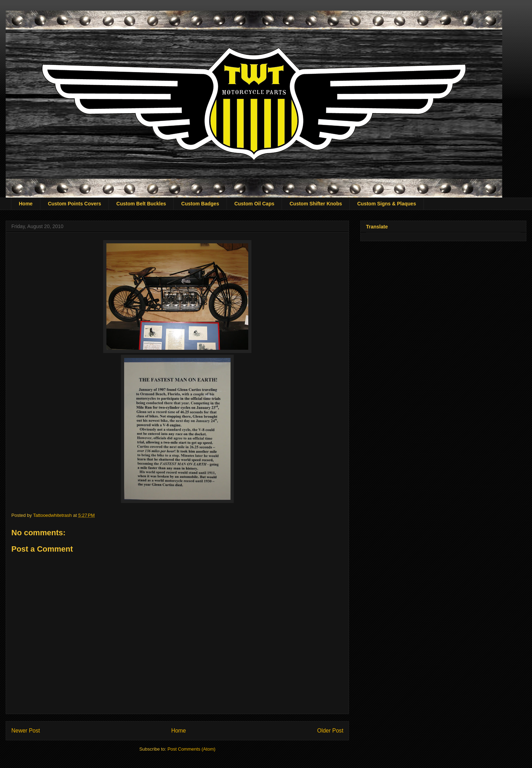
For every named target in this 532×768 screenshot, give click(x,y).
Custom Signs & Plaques (386, 203)
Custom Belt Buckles (141, 203)
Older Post (330, 731)
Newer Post (25, 731)
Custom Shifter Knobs (315, 203)
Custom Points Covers (74, 203)
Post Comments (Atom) (191, 749)
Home (26, 203)
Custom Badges (200, 203)
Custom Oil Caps (254, 203)
